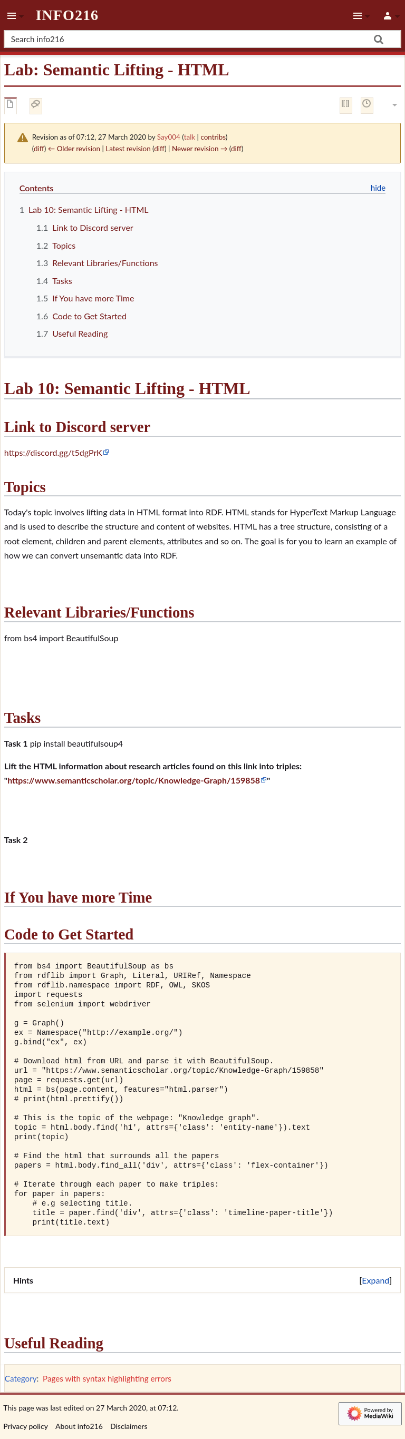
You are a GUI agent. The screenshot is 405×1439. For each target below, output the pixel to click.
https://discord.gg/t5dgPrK (53, 452)
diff (39, 148)
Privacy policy (25, 1426)
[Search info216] (202, 39)
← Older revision (74, 148)
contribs (212, 137)
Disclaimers (129, 1426)
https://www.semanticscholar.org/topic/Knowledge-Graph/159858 (133, 780)
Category (21, 1378)
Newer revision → (199, 148)
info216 (67, 15)
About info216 (79, 1426)
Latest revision (127, 148)
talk (190, 137)
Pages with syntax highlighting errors (107, 1378)
